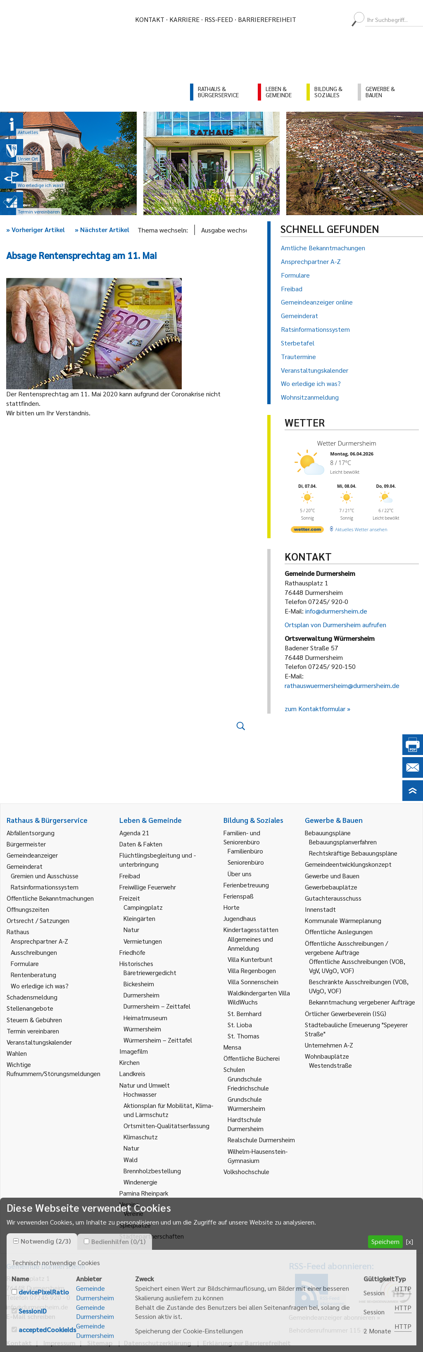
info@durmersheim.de (336, 610)
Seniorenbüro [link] (246, 862)
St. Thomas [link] (243, 1035)
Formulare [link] (25, 963)
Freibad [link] (129, 875)
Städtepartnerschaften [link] (151, 1236)
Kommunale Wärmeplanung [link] (343, 920)
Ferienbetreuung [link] (246, 884)
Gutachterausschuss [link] (333, 898)
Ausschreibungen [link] (34, 952)
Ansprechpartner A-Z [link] (39, 941)
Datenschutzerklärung (157, 1342)
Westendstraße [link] (330, 1065)
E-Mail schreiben (30, 1316)
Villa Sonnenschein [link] (253, 981)
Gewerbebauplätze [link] (331, 886)
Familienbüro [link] (245, 850)
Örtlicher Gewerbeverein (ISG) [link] (345, 1013)
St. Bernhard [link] (244, 1013)
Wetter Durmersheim (346, 443)
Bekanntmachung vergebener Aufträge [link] (362, 1001)
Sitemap (99, 1342)
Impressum (59, 1342)
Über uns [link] (240, 873)
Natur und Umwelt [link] (144, 1085)
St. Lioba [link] (240, 1024)
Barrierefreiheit (267, 19)
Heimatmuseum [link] (145, 1017)
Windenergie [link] (140, 1181)
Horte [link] (231, 907)
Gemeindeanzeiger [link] (32, 855)
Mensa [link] (232, 1047)
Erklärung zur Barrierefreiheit (247, 1342)
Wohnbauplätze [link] (327, 1056)
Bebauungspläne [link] (328, 832)
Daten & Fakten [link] (140, 843)
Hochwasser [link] (140, 1094)
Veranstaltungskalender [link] (39, 1042)
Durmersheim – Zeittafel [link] (157, 1006)
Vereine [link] (133, 1213)
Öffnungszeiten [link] (28, 909)
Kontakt (149, 19)
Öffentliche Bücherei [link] (251, 1058)
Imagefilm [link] (133, 1051)
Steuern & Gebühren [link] (34, 1019)
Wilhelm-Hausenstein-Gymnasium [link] (258, 1156)
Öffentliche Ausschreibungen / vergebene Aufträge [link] (346, 947)
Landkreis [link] (132, 1073)
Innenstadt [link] (320, 909)
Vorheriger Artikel (35, 229)
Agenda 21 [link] (134, 832)
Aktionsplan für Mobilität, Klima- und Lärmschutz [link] (168, 1110)
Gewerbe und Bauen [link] (332, 875)
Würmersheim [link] (142, 1028)
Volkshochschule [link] (246, 1171)
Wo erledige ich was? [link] (40, 985)
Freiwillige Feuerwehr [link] (147, 886)
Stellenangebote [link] (30, 1008)
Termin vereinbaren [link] (33, 1030)
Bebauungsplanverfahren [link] (343, 841)
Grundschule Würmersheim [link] (246, 1103)
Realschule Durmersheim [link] (261, 1139)
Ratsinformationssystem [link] (44, 886)
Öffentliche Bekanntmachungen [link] (50, 898)
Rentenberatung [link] (33, 974)
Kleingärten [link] (139, 918)
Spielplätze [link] (135, 1224)
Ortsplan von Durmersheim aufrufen (335, 624)
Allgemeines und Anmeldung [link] (250, 943)
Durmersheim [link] (141, 994)
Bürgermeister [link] (26, 843)
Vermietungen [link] (143, 941)
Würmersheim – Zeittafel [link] (158, 1040)
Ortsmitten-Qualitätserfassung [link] (166, 1125)
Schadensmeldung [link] (32, 996)
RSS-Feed (218, 19)
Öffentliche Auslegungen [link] (339, 931)
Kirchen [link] (129, 1062)
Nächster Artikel (102, 229)
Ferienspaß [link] (238, 896)
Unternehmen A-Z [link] (329, 1044)
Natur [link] (131, 929)
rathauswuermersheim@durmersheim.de (342, 685)
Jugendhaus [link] (239, 918)
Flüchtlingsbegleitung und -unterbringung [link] (157, 859)
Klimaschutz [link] (141, 1136)
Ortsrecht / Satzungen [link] (38, 920)
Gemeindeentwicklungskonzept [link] (348, 864)
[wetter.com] (307, 531)
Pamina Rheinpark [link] (143, 1193)
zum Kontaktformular (315, 708)
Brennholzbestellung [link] (152, 1170)
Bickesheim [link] (139, 983)
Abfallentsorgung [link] (31, 832)
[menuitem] (309, 19)
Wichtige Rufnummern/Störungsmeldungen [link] (53, 1069)
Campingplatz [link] (143, 907)
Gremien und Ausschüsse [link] (44, 875)
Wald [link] (131, 1159)
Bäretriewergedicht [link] (150, 972)
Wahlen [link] (17, 1053)
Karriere (184, 19)
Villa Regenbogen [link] (252, 970)
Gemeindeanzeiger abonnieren (332, 1317)
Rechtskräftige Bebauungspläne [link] (353, 853)
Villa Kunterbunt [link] (250, 959)
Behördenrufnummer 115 (325, 1330)
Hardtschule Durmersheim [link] (246, 1124)
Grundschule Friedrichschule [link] (248, 1083)
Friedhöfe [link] (132, 952)
